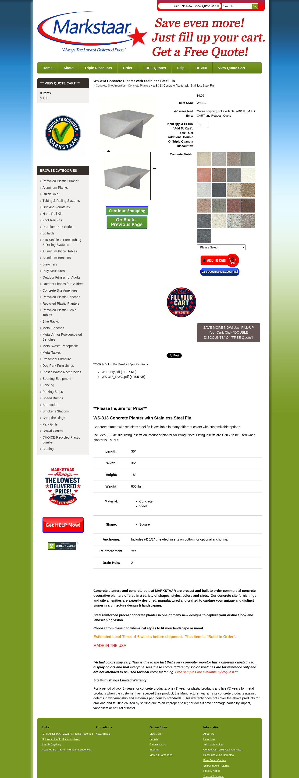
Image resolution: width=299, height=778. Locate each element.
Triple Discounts (98, 68)
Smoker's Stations (56, 411)
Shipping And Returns (216, 765)
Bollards (48, 233)
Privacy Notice (211, 770)
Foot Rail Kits (52, 220)
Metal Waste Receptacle (60, 346)
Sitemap (154, 749)
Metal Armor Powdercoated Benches (62, 337)
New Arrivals (103, 733)
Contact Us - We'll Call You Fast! (222, 749)
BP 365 (201, 68)
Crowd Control (53, 431)
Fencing (48, 385)
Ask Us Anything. (52, 744)
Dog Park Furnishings (58, 365)
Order (127, 68)
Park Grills (50, 424)
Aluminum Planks (55, 187)
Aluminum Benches (57, 258)
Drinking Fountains (56, 207)
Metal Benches (53, 328)
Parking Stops (53, 392)
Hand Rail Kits (53, 214)
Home (48, 68)
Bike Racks (51, 321)
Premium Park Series (58, 227)
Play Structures (54, 271)
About (68, 68)
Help (181, 68)
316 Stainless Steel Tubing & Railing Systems (62, 242)
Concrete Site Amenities (111, 85)
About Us (208, 733)
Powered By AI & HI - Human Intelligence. (66, 749)
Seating (48, 449)
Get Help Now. (183, 6)
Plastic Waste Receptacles (62, 372)
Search (154, 739)
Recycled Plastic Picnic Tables (59, 312)
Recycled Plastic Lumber (60, 181)
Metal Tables (52, 352)
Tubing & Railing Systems (61, 200)
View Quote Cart (207, 6)
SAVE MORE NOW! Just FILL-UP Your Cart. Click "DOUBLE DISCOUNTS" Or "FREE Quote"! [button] (228, 332)
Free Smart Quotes (214, 760)
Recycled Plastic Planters (61, 303)
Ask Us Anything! (213, 744)
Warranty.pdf (111, 372)
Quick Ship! (51, 194)
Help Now (209, 739)
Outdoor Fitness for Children (63, 284)
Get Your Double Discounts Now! (61, 739)
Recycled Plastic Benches (61, 297)
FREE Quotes (154, 68)
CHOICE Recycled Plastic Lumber (61, 440)
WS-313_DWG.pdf (115, 377)
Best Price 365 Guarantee (218, 755)
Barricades (50, 405)
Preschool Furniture (57, 359)
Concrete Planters (139, 85)
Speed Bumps (53, 398)
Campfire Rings (54, 418)
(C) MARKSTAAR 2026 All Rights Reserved (67, 733)
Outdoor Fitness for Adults (61, 277)
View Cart (155, 733)
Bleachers (50, 264)
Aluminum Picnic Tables (60, 251)
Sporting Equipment (57, 378)
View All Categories (161, 755)
